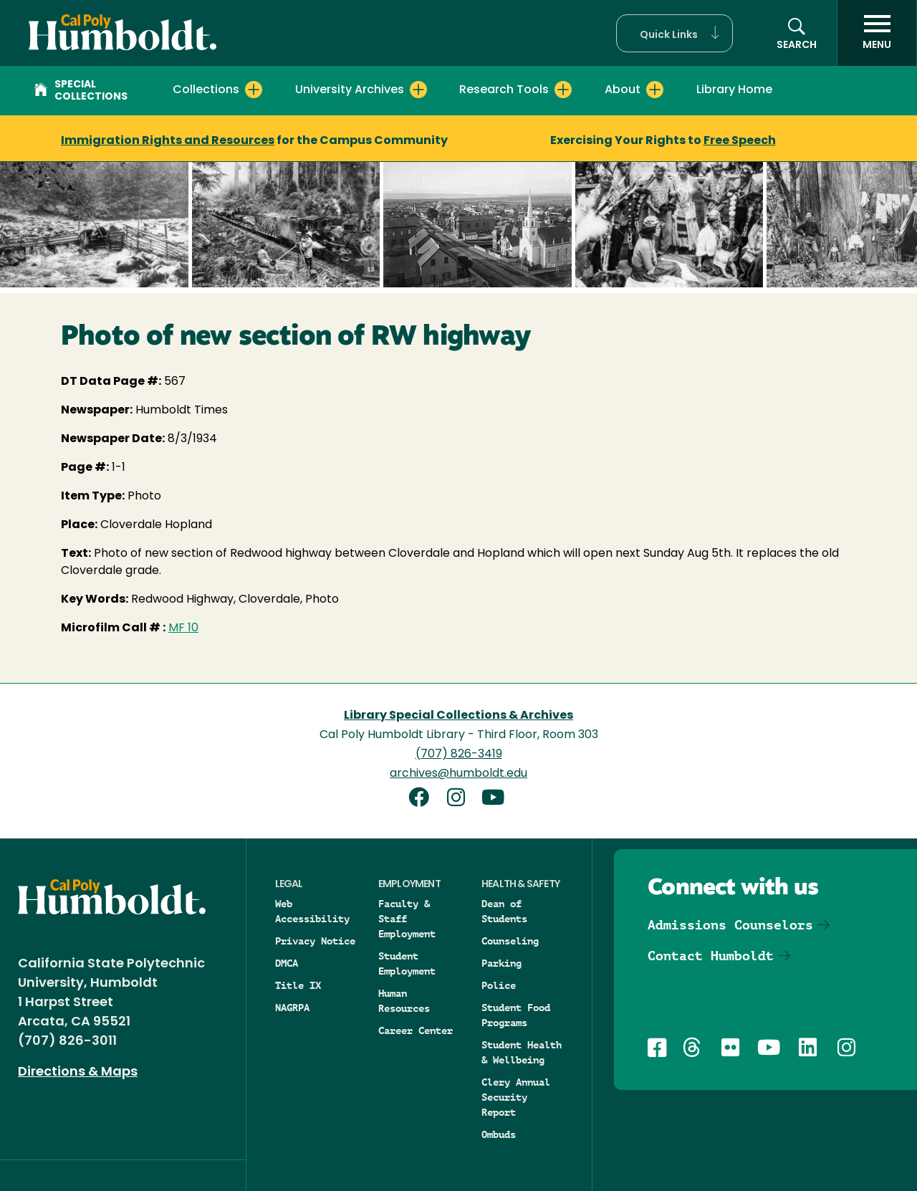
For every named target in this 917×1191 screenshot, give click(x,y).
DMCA (286, 963)
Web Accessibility (312, 911)
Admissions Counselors (730, 924)
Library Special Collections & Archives (458, 716)
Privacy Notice (315, 941)
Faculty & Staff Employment (407, 918)
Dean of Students (504, 911)
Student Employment (407, 963)
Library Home (734, 90)
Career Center (415, 1030)
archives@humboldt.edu (458, 774)
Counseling (510, 941)
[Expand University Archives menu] (418, 89)
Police (498, 985)
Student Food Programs (515, 1015)
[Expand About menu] (654, 89)
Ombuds (498, 1134)
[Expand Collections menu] (253, 89)
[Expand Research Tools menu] (563, 89)
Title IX (298, 985)
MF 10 (183, 628)
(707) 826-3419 (459, 754)
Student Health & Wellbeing (521, 1052)
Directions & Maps (78, 1072)
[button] (674, 33)
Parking (501, 963)
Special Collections (81, 91)
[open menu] (877, 33)
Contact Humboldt (711, 955)
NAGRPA (292, 1007)
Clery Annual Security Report (515, 1097)
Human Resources (404, 1000)
